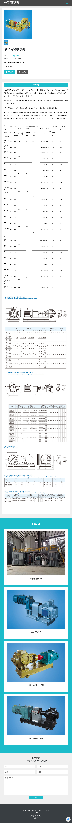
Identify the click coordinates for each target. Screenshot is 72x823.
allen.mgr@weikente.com (16, 62)
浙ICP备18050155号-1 (36, 816)
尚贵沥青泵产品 (17, 56)
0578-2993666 (12, 67)
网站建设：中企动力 (42, 810)
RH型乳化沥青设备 (36, 579)
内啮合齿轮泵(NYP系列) (36, 685)
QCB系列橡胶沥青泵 (36, 738)
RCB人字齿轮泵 (36, 632)
